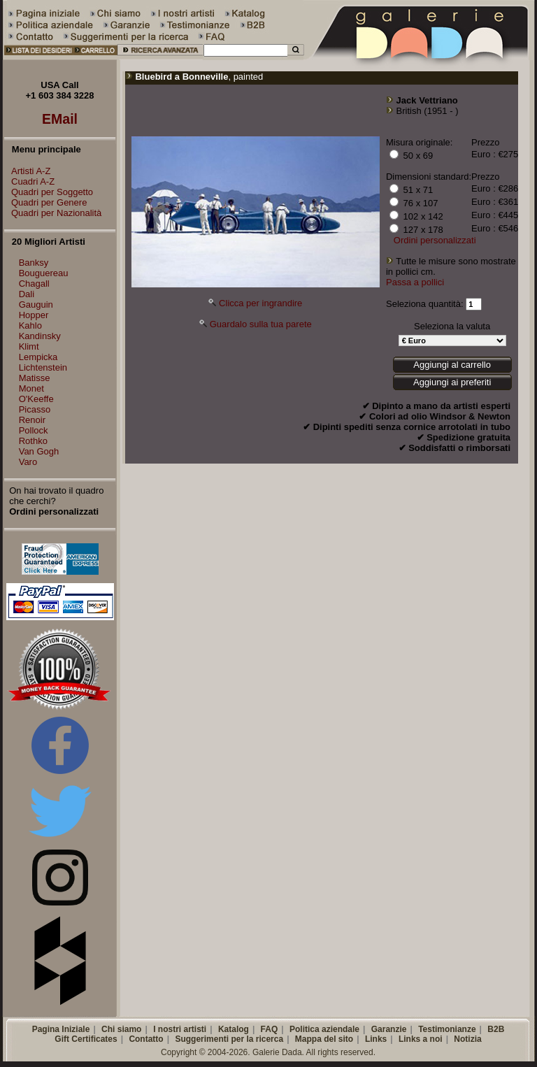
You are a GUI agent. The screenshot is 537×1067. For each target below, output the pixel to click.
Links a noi (421, 1039)
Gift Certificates (86, 1039)
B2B (495, 1029)
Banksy (34, 262)
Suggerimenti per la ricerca (229, 1039)
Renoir (32, 420)
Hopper (34, 315)
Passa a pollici (415, 282)
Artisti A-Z (27, 171)
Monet (31, 388)
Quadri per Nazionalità (52, 213)
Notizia (467, 1039)
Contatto (146, 1039)
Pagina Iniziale (61, 1029)
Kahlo (30, 325)
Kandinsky (40, 336)
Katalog (233, 1029)
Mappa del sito (324, 1039)
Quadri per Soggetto (48, 192)
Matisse (34, 378)
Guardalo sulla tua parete (261, 324)
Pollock (33, 430)
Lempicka (38, 357)
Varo (28, 462)
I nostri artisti (179, 1029)
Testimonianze (446, 1029)
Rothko (33, 441)
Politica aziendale (324, 1029)
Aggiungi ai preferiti (452, 382)
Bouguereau (44, 273)
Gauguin (36, 304)
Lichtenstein (43, 367)
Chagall (34, 283)
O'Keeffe (36, 399)
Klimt (29, 346)
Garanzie (389, 1029)
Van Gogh (39, 451)
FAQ (269, 1029)
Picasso (35, 409)
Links (376, 1039)
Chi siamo (121, 1029)
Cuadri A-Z (29, 181)
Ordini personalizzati (435, 240)
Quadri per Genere (45, 202)
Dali (26, 294)
